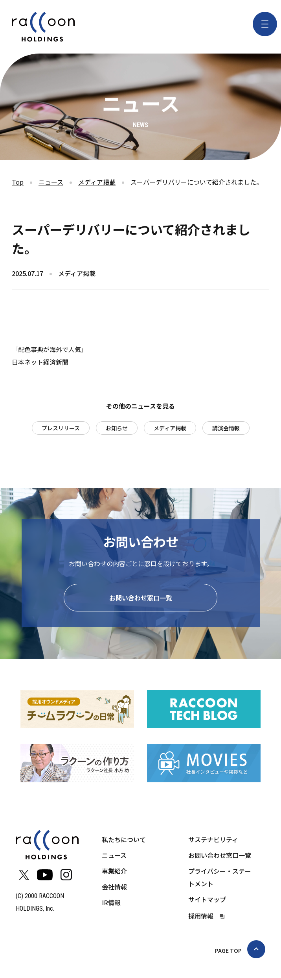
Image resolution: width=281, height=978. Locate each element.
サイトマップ (207, 900)
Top (18, 182)
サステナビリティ (213, 840)
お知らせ (117, 428)
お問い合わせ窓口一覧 (140, 599)
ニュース (51, 182)
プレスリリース (61, 428)
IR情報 (111, 903)
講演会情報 (226, 428)
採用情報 (200, 917)
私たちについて (124, 840)
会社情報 (114, 888)
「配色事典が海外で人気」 (49, 349)
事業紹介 (114, 872)
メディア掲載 (97, 182)
